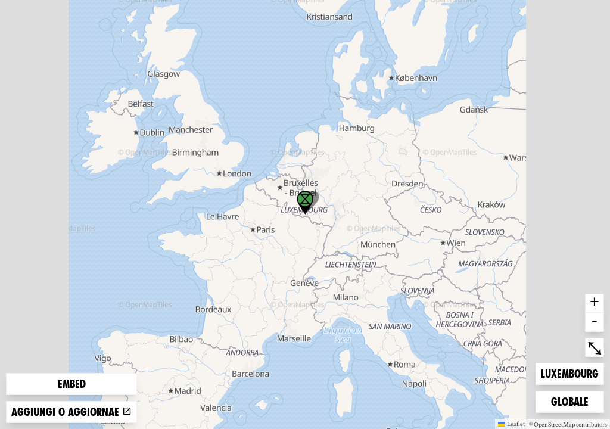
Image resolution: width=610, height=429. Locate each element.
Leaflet (511, 423)
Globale (570, 400)
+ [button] (594, 303)
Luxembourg (569, 372)
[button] (305, 202)
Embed (72, 384)
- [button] (594, 322)
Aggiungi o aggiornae (71, 412)
